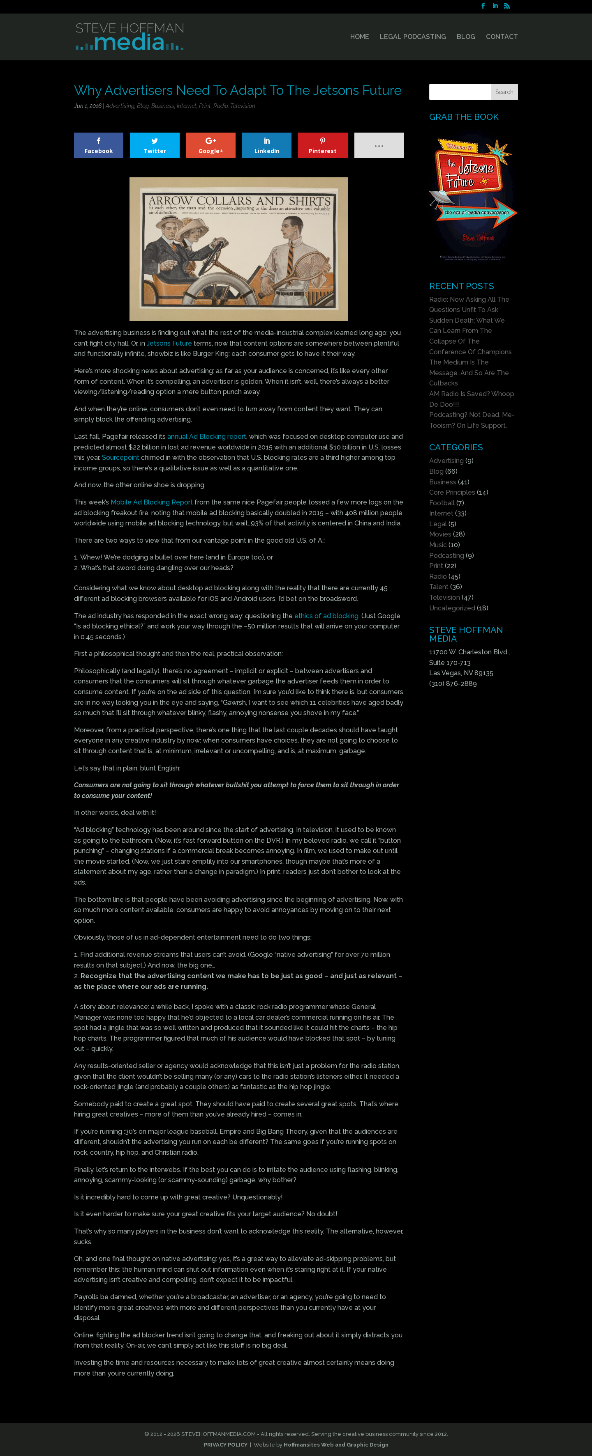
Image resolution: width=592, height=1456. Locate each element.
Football (442, 503)
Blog (143, 106)
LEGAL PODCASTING (413, 37)
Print (205, 106)
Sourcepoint (120, 457)
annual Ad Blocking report (206, 436)
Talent (439, 587)
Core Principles (452, 492)
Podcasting (446, 555)
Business (162, 106)
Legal (438, 524)
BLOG (466, 37)
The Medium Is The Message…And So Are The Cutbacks (469, 372)
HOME (359, 37)
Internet (187, 106)
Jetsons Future (169, 343)
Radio (220, 106)
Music (438, 545)
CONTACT (502, 37)
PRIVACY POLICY (225, 1445)
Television (242, 106)
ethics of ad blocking (326, 616)
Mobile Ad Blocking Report (152, 502)
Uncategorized (452, 608)
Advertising (120, 106)
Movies (440, 534)
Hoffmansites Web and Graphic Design (336, 1445)
